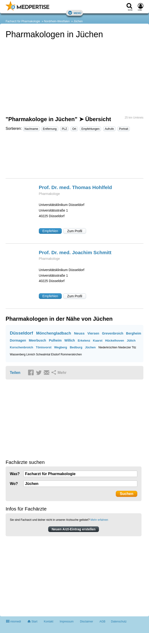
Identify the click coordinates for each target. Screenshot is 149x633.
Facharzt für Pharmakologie (23, 21)
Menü (74, 13)
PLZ (64, 128)
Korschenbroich (21, 347)
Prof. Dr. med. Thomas (75, 187)
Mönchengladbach (53, 333)
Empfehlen (50, 231)
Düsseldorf (21, 333)
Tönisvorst (43, 347)
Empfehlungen (90, 128)
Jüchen (78, 21)
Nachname (31, 128)
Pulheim (55, 340)
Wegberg (60, 347)
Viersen (93, 333)
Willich (69, 340)
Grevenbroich (112, 333)
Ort (74, 128)
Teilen (15, 373)
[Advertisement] (74, 157)
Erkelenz (84, 340)
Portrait (123, 128)
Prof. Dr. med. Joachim (75, 252)
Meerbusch (37, 340)
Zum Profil (74, 231)
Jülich (131, 340)
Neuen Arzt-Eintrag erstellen (74, 529)
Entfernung (50, 128)
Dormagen (18, 340)
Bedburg (76, 347)
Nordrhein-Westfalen (57, 21)
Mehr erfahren (99, 519)
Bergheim (133, 333)
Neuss (79, 333)
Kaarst (97, 340)
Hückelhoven (114, 340)
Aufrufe (109, 128)
